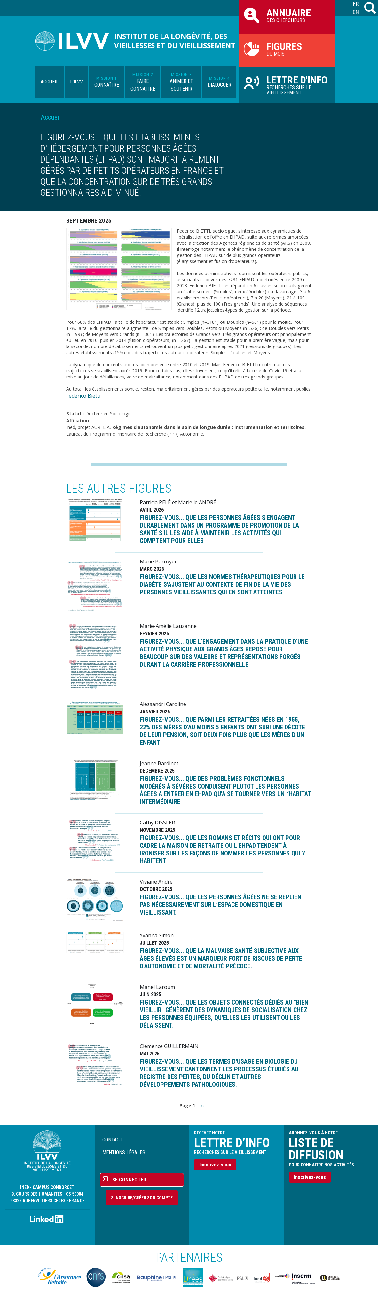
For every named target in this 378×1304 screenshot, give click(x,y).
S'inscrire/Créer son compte (142, 1197)
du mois (286, 48)
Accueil (50, 82)
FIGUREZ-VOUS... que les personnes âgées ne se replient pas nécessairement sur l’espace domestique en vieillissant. (222, 904)
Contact (112, 1140)
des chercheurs (286, 15)
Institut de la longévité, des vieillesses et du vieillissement (174, 41)
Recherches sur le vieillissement (286, 85)
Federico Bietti (83, 395)
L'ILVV (76, 82)
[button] (119, 268)
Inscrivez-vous (215, 1165)
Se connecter (129, 1180)
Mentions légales (123, 1152)
